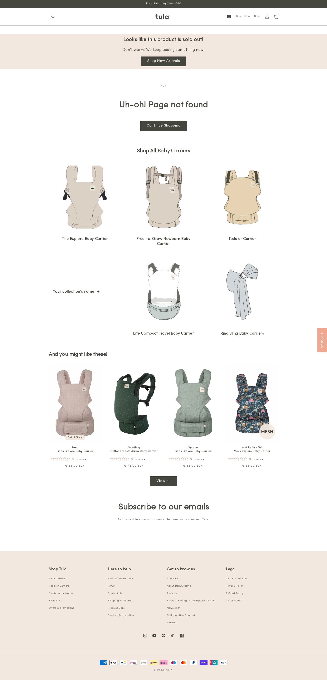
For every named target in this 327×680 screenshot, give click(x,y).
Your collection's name (76, 292)
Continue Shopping (164, 126)
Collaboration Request (181, 615)
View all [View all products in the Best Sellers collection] (163, 481)
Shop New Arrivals (163, 61)
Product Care (116, 608)
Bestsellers (55, 601)
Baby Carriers (57, 578)
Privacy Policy (234, 586)
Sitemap (172, 622)
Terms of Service (236, 578)
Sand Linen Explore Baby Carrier (75, 449)
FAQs (111, 586)
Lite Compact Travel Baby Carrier (163, 334)
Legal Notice (234, 601)
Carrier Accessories (61, 593)
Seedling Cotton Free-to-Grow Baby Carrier (133, 449)
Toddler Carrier (242, 239)
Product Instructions (121, 578)
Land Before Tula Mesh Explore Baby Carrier (252, 449)
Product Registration (121, 615)
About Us (173, 578)
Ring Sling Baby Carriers (242, 334)
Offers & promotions (61, 608)
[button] (53, 16)
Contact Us (115, 593)
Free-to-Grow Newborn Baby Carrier (163, 241)
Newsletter (173, 608)
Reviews (172, 593)
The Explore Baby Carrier (85, 239)
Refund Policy (234, 593)
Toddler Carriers (59, 586)
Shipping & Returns (120, 601)
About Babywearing (179, 586)
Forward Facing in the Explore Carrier (190, 601)
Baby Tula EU (167, 670)
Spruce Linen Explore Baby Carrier (193, 449)
